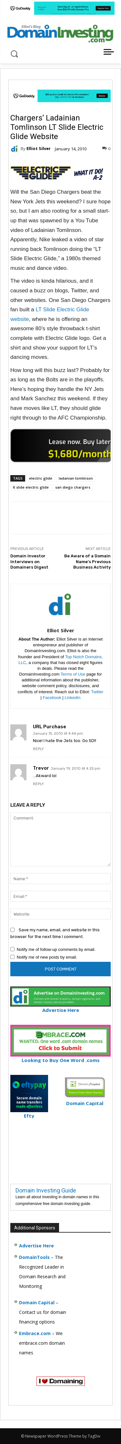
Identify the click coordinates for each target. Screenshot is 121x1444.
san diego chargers (72, 487)
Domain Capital (37, 1302)
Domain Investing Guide (45, 1190)
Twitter (97, 691)
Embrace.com (35, 1333)
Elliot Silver (38, 148)
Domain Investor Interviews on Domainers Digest (29, 562)
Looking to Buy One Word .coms (60, 1057)
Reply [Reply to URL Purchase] (38, 749)
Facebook (52, 697)
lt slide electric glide (31, 487)
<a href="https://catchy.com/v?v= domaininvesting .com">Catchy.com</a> (61, 445)
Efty (29, 1113)
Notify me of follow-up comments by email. (56, 949)
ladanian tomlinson (76, 478)
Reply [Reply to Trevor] (38, 784)
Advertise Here (60, 1007)
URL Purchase (49, 726)
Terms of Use (73, 674)
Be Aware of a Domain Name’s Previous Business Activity (87, 562)
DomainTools (34, 1257)
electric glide (40, 478)
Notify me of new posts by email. (47, 957)
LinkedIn (72, 697)
